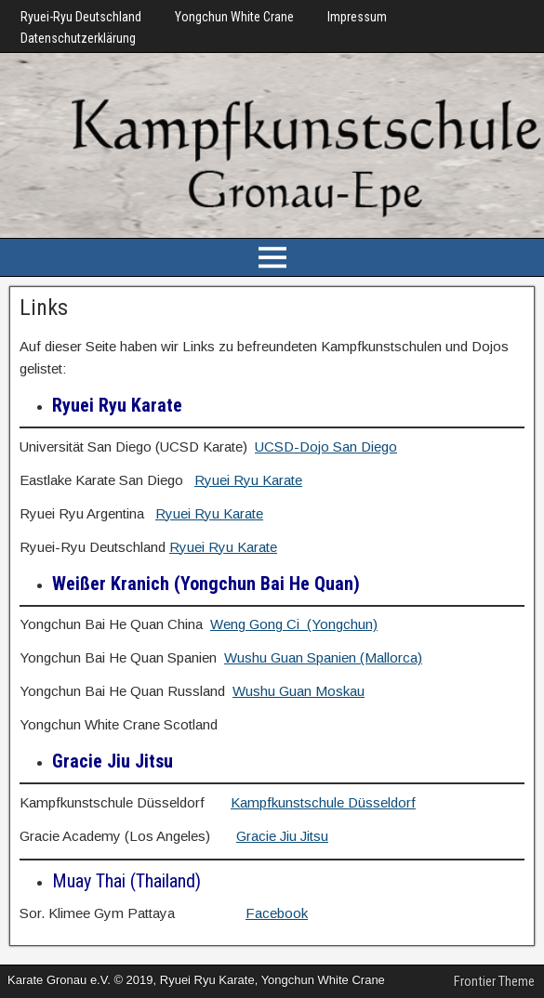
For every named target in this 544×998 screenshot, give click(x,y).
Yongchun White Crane (234, 16)
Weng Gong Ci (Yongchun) (294, 624)
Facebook (276, 913)
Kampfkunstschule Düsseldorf (323, 802)
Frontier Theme (494, 981)
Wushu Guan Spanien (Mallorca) (323, 657)
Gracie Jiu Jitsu (282, 836)
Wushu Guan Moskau (298, 691)
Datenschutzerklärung (78, 38)
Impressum (357, 16)
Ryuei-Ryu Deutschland (80, 16)
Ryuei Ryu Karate (248, 480)
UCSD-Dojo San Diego (326, 446)
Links (44, 308)
